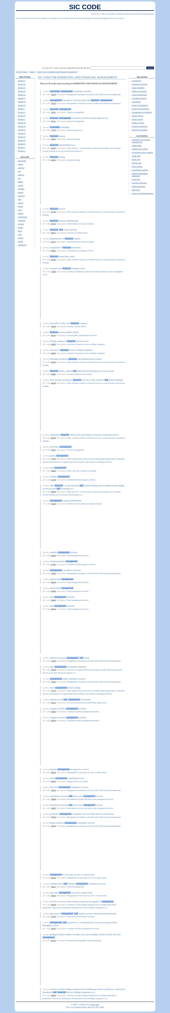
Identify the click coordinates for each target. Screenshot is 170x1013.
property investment (139, 127)
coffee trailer (137, 146)
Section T (21, 148)
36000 (53, 471)
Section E (21, 95)
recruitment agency (139, 98)
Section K (21, 116)
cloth (20, 235)
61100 (53, 916)
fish (19, 178)
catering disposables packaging (140, 175)
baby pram (136, 190)
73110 (53, 130)
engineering (22, 217)
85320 (53, 504)
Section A (21, 81)
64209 (53, 905)
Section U (21, 151)
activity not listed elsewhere (142, 194)
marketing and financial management (141, 141)
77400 (53, 271)
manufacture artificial (140, 170)
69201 (53, 251)
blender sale (136, 163)
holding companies (139, 91)
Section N (21, 127)
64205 (53, 344)
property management (140, 109)
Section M (22, 123)
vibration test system (140, 149)
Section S (21, 144)
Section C (21, 88)
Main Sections (24, 77)
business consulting (139, 130)
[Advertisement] (85, 41)
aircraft (20, 192)
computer (21, 221)
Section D (21, 91)
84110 (53, 335)
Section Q (22, 137)
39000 (53, 799)
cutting (20, 164)
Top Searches (142, 77)
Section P (21, 134)
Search (32, 72)
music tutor (136, 160)
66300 (53, 555)
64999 (53, 148)
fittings (20, 182)
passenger (22, 161)
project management (140, 105)
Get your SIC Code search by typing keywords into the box (66, 68)
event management (139, 95)
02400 (53, 781)
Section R (21, 141)
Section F (21, 98)
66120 (53, 940)
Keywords (25, 157)
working (21, 175)
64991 (53, 374)
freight (20, 207)
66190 (53, 212)
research (21, 196)
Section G (22, 102)
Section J (21, 112)
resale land (136, 156)
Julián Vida (94, 1005)
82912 (53, 233)
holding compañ (138, 123)
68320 (53, 772)
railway (20, 214)
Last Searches (142, 136)
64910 (53, 139)
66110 (53, 224)
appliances (22, 245)
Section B (21, 84)
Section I (21, 109)
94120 (53, 703)
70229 (53, 94)
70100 (53, 326)
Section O (22, 130)
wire (19, 200)
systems (21, 168)
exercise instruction (139, 183)
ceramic (21, 224)
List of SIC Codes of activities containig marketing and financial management (122, 14)
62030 (53, 711)
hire (19, 171)
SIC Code (85, 7)
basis (20, 231)
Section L (21, 119)
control (20, 185)
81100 (53, 480)
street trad (136, 179)
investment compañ (139, 84)
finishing (21, 189)
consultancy (136, 81)
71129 (53, 459)
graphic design (137, 116)
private (20, 238)
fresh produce (137, 167)
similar (20, 241)
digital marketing (138, 88)
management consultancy (142, 112)
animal (20, 203)
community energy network (142, 153)
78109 (53, 670)
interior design (137, 119)
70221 (53, 112)
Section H (21, 105)
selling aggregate (138, 186)
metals (20, 228)
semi (20, 210)
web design (136, 102)
